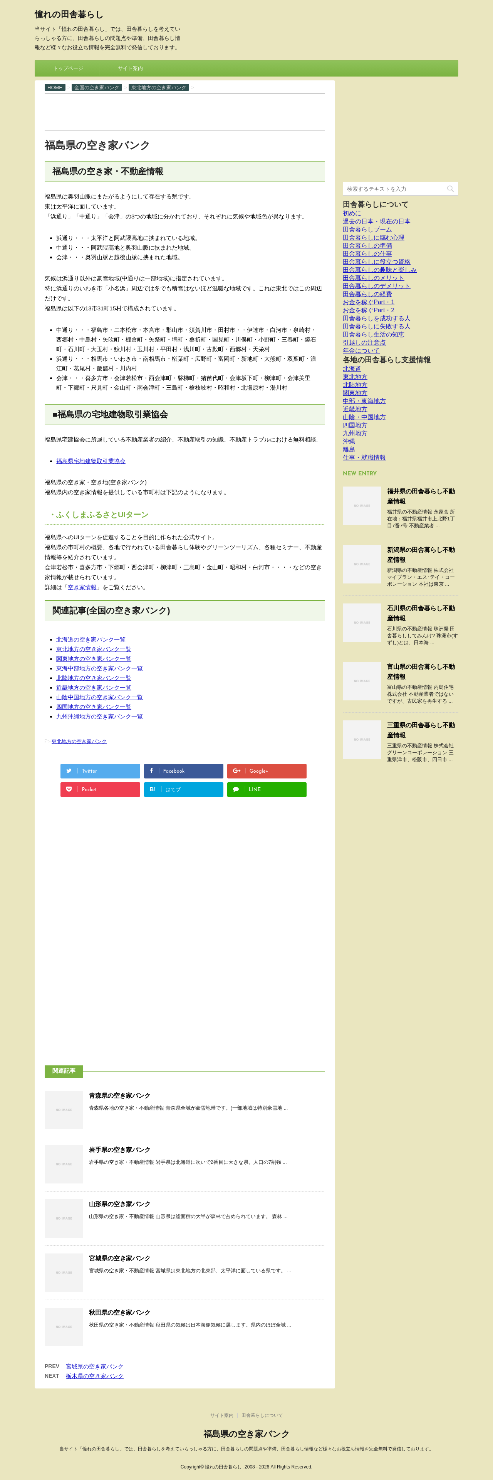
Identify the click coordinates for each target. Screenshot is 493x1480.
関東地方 (355, 393)
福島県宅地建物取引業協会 (91, 461)
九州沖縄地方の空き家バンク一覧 (99, 716)
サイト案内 (130, 68)
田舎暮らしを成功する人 (377, 318)
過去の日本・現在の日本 (377, 221)
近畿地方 (355, 409)
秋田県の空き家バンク (120, 1312)
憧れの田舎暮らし (69, 15)
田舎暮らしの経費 (367, 294)
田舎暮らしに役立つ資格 (377, 261)
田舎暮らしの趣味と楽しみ (380, 270)
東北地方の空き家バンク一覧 (93, 649)
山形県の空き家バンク (120, 1204)
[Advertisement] (185, 111)
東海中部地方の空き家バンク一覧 (99, 668)
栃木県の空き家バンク (95, 1376)
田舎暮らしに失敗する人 (377, 326)
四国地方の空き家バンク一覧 (93, 706)
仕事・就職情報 (364, 457)
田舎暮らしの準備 (367, 245)
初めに (352, 213)
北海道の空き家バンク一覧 (91, 639)
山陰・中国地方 (364, 417)
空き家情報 (82, 587)
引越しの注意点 (364, 342)
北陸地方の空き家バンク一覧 (93, 678)
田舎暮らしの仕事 (367, 253)
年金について (361, 350)
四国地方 (355, 425)
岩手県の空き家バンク (120, 1150)
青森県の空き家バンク (120, 1095)
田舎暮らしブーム (367, 229)
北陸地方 (355, 385)
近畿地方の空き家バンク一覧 (93, 687)
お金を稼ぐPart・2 (368, 310)
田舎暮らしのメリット (373, 278)
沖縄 (349, 441)
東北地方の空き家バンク (79, 741)
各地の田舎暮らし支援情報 (387, 360)
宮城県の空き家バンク (120, 1258)
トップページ (68, 68)
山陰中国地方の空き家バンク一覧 (99, 697)
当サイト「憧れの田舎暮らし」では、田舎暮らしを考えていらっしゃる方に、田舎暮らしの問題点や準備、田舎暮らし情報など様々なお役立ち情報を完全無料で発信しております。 (246, 1449)
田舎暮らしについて (376, 204)
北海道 (352, 368)
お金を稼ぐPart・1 (368, 302)
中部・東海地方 (364, 401)
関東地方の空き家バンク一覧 (93, 658)
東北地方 (355, 376)
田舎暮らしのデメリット (377, 286)
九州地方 (355, 433)
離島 (349, 449)
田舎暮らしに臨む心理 (373, 237)
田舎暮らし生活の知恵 (373, 334)
